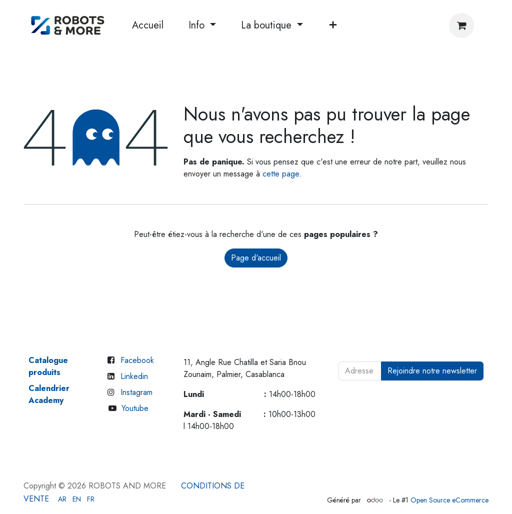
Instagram (136, 392)
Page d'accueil (256, 258)
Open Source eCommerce (449, 500)
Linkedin (134, 376)
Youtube (135, 408)
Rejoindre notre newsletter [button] (432, 370)
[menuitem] (148, 26)
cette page (280, 174)
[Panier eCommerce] (461, 25)
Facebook (137, 360)
